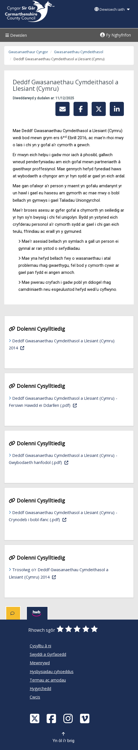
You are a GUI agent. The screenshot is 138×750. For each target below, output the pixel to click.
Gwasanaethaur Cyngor (28, 52)
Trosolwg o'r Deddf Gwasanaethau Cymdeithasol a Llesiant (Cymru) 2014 (58, 573)
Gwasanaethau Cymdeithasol (78, 52)
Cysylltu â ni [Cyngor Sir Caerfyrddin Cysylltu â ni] (40, 645)
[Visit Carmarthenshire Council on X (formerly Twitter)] (35, 718)
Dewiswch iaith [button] (112, 9)
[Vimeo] (85, 718)
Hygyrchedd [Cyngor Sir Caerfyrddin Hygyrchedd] (40, 688)
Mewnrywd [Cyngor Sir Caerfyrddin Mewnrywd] (40, 662)
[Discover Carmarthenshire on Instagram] (69, 718)
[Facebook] (52, 718)
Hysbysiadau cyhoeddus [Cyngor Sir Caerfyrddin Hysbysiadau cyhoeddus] (52, 671)
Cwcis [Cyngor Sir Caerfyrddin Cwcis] (35, 697)
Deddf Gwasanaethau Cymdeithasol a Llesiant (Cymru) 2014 (62, 344)
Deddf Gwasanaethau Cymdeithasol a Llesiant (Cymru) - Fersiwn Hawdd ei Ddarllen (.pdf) (66, 401)
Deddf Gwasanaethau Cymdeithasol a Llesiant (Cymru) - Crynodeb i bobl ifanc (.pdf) (63, 516)
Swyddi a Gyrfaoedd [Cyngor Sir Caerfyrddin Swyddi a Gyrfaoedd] (48, 654)
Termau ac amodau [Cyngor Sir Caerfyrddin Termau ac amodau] (48, 680)
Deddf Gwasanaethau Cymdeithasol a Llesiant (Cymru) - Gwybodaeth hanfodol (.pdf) (64, 458)
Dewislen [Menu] (15, 35)
